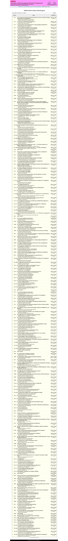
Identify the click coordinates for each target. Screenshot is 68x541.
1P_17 (15, 141)
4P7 (15, 504)
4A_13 (15, 462)
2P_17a (15, 283)
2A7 (15, 171)
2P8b (15, 252)
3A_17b (15, 348)
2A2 (15, 154)
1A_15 (15, 61)
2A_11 (15, 184)
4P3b (15, 487)
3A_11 (15, 323)
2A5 (15, 164)
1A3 (15, 24)
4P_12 (15, 522)
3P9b (15, 380)
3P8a (15, 370)
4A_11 (15, 454)
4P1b (15, 478)
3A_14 (15, 333)
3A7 (15, 311)
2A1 (15, 151)
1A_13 (15, 55)
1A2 (15, 21)
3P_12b (15, 392)
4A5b (15, 430)
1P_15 (15, 132)
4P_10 (15, 517)
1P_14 (15, 129)
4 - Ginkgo (53, 28)
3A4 (15, 301)
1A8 (15, 40)
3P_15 (15, 401)
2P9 (15, 255)
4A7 (15, 436)
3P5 (15, 359)
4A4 (15, 423)
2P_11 (15, 265)
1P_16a (15, 135)
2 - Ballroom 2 (53, 22)
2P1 (15, 218)
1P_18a (15, 144)
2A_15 (15, 200)
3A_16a (15, 339)
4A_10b (15, 451)
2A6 (15, 168)
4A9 (15, 445)
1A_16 (15, 64)
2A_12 (15, 187)
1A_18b (15, 74)
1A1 (15, 17)
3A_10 (15, 320)
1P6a (15, 87)
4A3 (15, 419)
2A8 (15, 174)
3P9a (15, 377)
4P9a (15, 510)
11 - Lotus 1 (53, 50)
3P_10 (15, 383)
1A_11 (15, 49)
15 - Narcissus (53, 62)
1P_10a (15, 105)
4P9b (15, 513)
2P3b (15, 230)
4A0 (15, 410)
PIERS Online (44, 6)
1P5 (15, 84)
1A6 (15, 33)
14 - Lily (53, 59)
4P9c (15, 515)
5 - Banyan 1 (53, 31)
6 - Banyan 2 (53, 34)
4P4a (15, 489)
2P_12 (15, 268)
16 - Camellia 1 (53, 65)
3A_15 (15, 336)
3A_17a (15, 345)
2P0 (15, 216)
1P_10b (15, 108)
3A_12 (15, 326)
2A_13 (15, 190)
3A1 (15, 292)
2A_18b (15, 213)
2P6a (15, 239)
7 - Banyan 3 (53, 37)
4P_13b (15, 528)
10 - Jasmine (53, 47)
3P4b (15, 356)
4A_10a (15, 448)
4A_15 (15, 468)
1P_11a (15, 111)
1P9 (15, 101)
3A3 (15, 298)
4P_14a (15, 531)
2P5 (15, 236)
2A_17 (15, 206)
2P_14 (15, 274)
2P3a (15, 227)
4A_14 (15, 465)
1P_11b (15, 114)
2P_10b (15, 262)
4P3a (15, 483)
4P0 (15, 473)
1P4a (15, 77)
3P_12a (15, 389)
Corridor (53, 150)
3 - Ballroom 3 (53, 25)
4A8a (15, 440)
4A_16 (15, 471)
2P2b (15, 224)
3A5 (15, 304)
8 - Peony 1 (53, 40)
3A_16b (15, 342)
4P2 (15, 480)
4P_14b (15, 534)
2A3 (15, 157)
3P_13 (15, 395)
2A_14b (15, 197)
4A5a (15, 426)
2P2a (15, 221)
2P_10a (15, 258)
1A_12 (15, 52)
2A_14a (15, 193)
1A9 (15, 43)
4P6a (15, 498)
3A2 (15, 295)
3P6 (15, 362)
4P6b (15, 501)
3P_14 (15, 398)
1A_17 (15, 67)
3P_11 (15, 386)
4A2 (15, 416)
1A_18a (15, 71)
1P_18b (15, 147)
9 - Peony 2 (53, 44)
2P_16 (15, 280)
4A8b (15, 443)
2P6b (15, 242)
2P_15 (15, 277)
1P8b (15, 98)
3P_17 (15, 407)
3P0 (15, 351)
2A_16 (15, 203)
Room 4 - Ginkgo (53, 357)
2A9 (15, 177)
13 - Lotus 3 (53, 56)
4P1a (15, 475)
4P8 (15, 507)
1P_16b (15, 138)
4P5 (15, 496)
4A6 (15, 433)
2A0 (15, 149)
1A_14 (15, 58)
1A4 (15, 27)
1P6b (15, 90)
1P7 (15, 92)
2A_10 (15, 180)
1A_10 (15, 46)
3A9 (15, 317)
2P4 (15, 233)
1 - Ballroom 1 (53, 18)
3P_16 (15, 404)
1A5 (15, 30)
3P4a (15, 353)
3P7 (15, 366)
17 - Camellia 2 (53, 68)
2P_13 (15, 271)
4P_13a (15, 525)
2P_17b (15, 286)
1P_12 (15, 117)
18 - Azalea (53, 72)
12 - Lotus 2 (53, 53)
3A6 (15, 307)
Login (49, 6)
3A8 (15, 314)
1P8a (15, 95)
